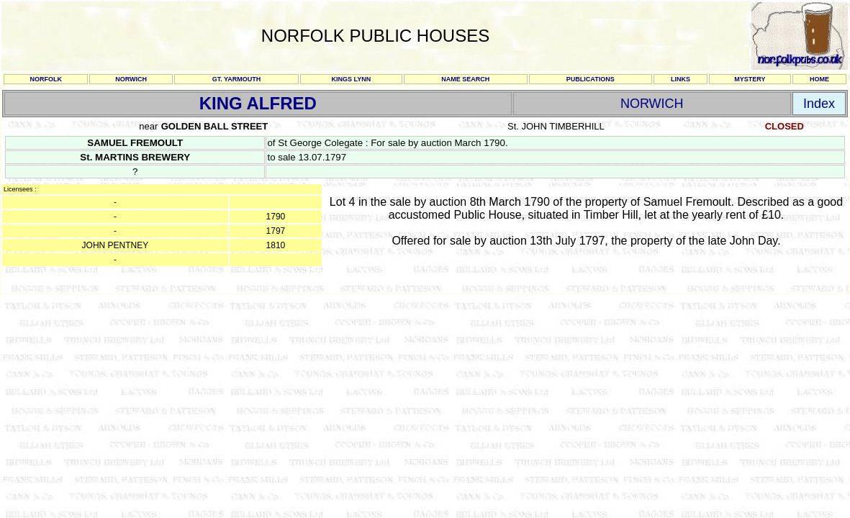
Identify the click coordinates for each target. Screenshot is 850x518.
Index (819, 103)
